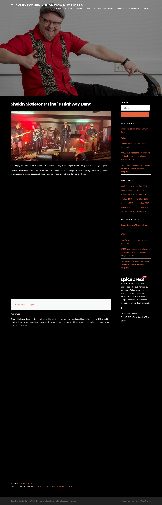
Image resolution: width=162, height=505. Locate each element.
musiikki (63, 487)
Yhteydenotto (134, 8)
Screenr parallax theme (130, 501)
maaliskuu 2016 (142, 207)
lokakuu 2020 (126, 190)
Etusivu (58, 8)
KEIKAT (79, 8)
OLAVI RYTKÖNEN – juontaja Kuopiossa (47, 5)
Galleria (120, 8)
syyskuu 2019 (126, 199)
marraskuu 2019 (127, 194)
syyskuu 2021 (141, 186)
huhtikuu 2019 (142, 199)
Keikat (55, 487)
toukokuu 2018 (127, 203)
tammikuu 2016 (127, 211)
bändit (38, 487)
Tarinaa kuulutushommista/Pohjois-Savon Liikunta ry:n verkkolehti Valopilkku (135, 168)
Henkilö (68, 8)
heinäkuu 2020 (142, 190)
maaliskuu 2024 (127, 186)
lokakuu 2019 (141, 194)
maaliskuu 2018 (142, 203)
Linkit (146, 8)
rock (71, 487)
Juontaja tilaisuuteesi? (103, 8)
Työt (88, 8)
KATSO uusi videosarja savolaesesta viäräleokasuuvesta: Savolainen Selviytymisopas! (135, 156)
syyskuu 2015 (141, 211)
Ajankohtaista (28, 483)
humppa (47, 487)
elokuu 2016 (126, 207)
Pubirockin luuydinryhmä (25, 304)
